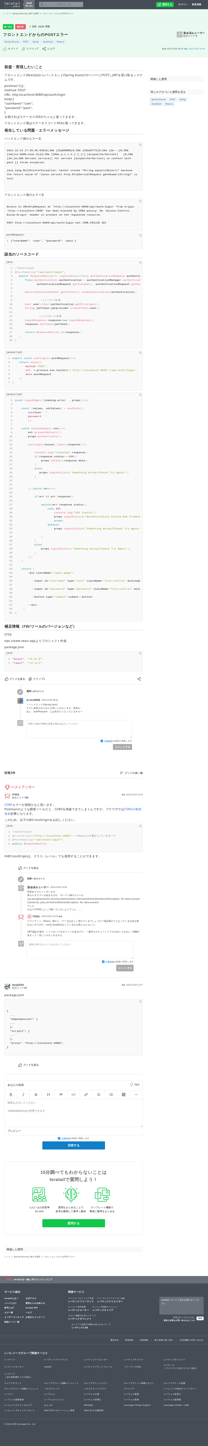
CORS (8, 805)
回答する (74, 1145)
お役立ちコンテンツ (35, 1317)
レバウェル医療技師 (14, 1399)
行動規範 (108, 741)
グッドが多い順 (134, 773)
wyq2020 (18, 985)
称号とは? (9, 1308)
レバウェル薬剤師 (172, 1399)
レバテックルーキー (78, 1308)
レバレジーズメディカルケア (18, 1405)
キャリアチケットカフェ (96, 1383)
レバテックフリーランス (81, 1300)
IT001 (15, 794)
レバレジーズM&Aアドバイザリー (180, 1389)
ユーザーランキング (14, 1317)
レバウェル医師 (131, 1399)
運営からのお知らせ (35, 1303)
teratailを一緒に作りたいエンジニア (33, 1279)
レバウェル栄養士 (92, 1399)
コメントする (122, 746)
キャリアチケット (13, 1383)
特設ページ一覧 (12, 1322)
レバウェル (49, 1394)
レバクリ (8, 1394)
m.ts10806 (33, 699)
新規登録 (196, 4)
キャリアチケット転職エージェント (21, 1389)
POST (26, 42)
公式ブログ (31, 1298)
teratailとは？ (11, 1298)
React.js (60, 42)
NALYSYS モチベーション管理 (59, 1410)
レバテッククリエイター (111, 1300)
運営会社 (114, 1340)
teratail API (32, 1308)
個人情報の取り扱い (164, 1340)
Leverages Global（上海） (177, 1405)
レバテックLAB (91, 1326)
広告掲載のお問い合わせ (192, 1340)
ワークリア (129, 1389)
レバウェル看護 (131, 1394)
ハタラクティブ (51, 1389)
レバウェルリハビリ (54, 1399)
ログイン (183, 4)
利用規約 (129, 1340)
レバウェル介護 (91, 1394)
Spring (36, 42)
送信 (200, 1318)
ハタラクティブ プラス (95, 1389)
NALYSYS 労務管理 (93, 1410)
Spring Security (12, 42)
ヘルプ (29, 1312)
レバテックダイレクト (82, 1317)
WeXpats (88, 1405)
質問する (73, 1223)
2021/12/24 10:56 (194, 49)
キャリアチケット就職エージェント (61, 1383)
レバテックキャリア (105, 1308)
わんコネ (48, 1405)
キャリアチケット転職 (174, 1383)
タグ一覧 (8, 1312)
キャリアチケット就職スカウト (139, 1383)
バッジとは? (10, 1303)
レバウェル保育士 (172, 1394)
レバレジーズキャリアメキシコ (19, 1410)
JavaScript (48, 42)
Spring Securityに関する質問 (26, 14)
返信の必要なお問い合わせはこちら (179, 1320)
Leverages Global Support (137, 1405)
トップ (6, 14)
